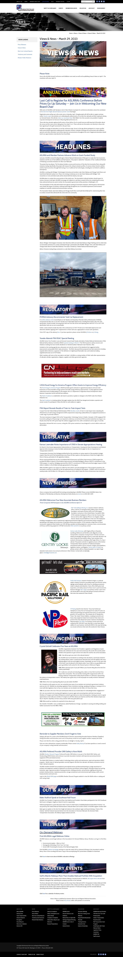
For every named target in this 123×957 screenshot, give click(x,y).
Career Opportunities (21, 915)
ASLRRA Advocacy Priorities (99, 911)
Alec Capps (83, 589)
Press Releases (22, 44)
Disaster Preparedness (52, 924)
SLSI (52, 1)
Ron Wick (81, 621)
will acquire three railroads (95, 878)
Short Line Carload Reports (25, 51)
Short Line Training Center (84, 913)
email (79, 494)
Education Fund (81, 924)
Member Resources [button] (71, 8)
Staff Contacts (96, 936)
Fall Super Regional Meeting (69, 919)
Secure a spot (47, 116)
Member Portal (60, 1)
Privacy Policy (40, 954)
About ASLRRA (20, 911)
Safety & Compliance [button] (50, 8)
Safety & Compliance (52, 911)
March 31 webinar (46, 396)
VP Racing (73, 609)
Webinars (80, 915)
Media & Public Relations (24, 58)
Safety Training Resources (53, 913)
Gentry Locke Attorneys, (77, 531)
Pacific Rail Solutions (76, 580)
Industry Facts (20, 913)
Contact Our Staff (22, 954)
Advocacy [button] (92, 8)
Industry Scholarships (83, 926)
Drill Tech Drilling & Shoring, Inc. (79, 508)
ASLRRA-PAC (96, 934)
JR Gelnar (89, 332)
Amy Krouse (67, 900)
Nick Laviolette (75, 526)
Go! (93, 1)
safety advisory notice (48, 320)
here (58, 332)
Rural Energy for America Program (51, 388)
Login (68, 1)
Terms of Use (31, 954)
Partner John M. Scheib (95, 547)
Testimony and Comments (25, 54)
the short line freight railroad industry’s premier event (55, 111)
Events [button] (61, 8)
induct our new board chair (65, 118)
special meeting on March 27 (71, 343)
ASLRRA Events (66, 911)
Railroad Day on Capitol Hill (69, 917)
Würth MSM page (51, 776)
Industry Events (66, 926)
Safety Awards (50, 915)
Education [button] (83, 8)
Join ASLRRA (45, 1)
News (26, 1)
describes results (75, 411)
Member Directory (35, 1)
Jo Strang (95, 332)
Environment (101, 8)
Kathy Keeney (80, 743)
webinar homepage (53, 849)
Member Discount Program (52, 754)
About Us (19, 1)
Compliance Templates (52, 917)
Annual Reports (20, 921)
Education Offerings (82, 911)
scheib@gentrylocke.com (50, 552)
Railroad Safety (96, 928)
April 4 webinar (46, 400)
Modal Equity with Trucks (99, 926)
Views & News (22, 48)
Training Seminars (82, 921)
